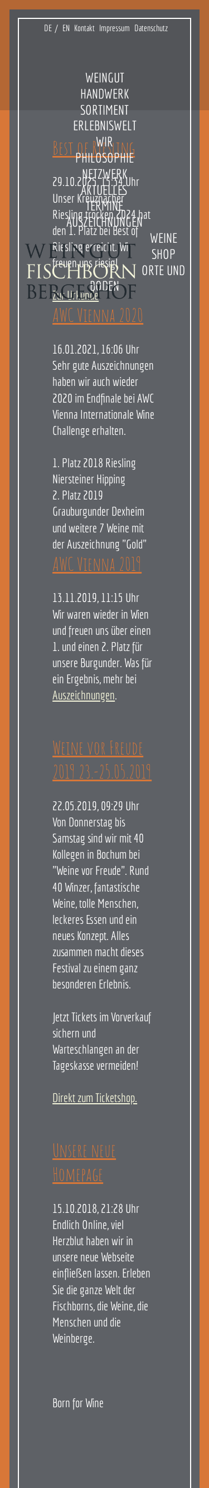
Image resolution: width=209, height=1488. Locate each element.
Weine (163, 238)
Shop (164, 254)
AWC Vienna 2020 (97, 314)
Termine (104, 205)
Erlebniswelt (105, 125)
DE (48, 28)
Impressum (114, 28)
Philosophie (104, 157)
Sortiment (104, 110)
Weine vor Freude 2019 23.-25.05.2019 (102, 760)
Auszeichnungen (104, 221)
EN (66, 28)
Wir (104, 141)
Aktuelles (104, 190)
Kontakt (84, 28)
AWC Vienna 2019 (97, 563)
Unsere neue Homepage (84, 1162)
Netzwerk (105, 174)
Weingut (104, 77)
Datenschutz (151, 28)
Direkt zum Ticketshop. (94, 1097)
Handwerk (104, 93)
